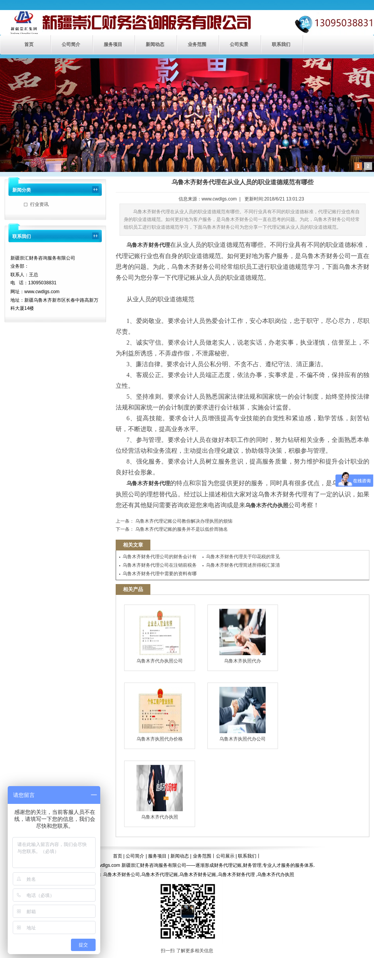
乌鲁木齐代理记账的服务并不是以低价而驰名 (181, 529)
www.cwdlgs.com (219, 199)
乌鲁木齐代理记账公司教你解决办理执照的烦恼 (183, 521)
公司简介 (71, 44)
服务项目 (113, 44)
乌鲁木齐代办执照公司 (159, 636)
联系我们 (281, 44)
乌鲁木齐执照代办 (242, 636)
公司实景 (239, 44)
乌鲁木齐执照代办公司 (242, 714)
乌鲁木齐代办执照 (159, 792)
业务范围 (197, 44)
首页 (29, 44)
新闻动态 (155, 44)
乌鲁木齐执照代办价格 (159, 714)
